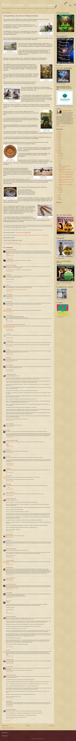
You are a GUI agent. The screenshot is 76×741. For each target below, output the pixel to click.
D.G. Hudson (8, 341)
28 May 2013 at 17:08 (9, 580)
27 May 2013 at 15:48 (9, 311)
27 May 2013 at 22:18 (9, 452)
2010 (58, 197)
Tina (6, 349)
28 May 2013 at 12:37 (9, 545)
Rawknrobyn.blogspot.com (11, 440)
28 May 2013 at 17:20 (9, 589)
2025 (58, 132)
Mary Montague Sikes (9, 329)
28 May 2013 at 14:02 (9, 556)
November (60, 155)
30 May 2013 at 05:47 (9, 697)
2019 (58, 142)
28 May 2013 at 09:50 (9, 530)
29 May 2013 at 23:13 (9, 663)
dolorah (7, 484)
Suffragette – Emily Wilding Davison (64, 166)
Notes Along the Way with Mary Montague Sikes (14, 324)
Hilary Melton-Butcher (10, 265)
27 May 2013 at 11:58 (9, 255)
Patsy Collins (8, 534)
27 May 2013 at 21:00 (9, 446)
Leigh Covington (9, 492)
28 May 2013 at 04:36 (9, 489)
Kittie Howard (8, 567)
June (59, 163)
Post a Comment (7, 720)
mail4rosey (8, 294)
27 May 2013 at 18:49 (9, 361)
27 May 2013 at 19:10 (9, 420)
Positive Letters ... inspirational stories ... (30, 5)
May (59, 164)
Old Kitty (7, 274)
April (59, 187)
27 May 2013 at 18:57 (9, 371)
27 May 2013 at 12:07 (9, 271)
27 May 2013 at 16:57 (9, 337)
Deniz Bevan (8, 666)
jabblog (7, 357)
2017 (58, 145)
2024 (58, 134)
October (59, 156)
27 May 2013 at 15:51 (9, 321)
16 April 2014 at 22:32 (9, 706)
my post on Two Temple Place (23, 232)
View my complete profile (60, 126)
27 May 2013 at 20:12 (9, 426)
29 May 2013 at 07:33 (9, 646)
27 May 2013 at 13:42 (9, 298)
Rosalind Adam (8, 659)
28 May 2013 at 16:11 (9, 574)
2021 (58, 139)
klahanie (7, 600)
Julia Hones (8, 301)
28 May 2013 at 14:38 (9, 564)
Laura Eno (8, 592)
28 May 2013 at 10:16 (9, 537)
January (59, 192)
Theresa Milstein (9, 560)
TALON (7, 333)
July (59, 161)
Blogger (43, 738)
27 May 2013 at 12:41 (9, 281)
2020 (58, 140)
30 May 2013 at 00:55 (9, 671)
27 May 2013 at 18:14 (9, 354)
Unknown (7, 475)
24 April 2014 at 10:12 (9, 718)
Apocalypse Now (12, 463)
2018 (58, 144)
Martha (7, 449)
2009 (58, 199)
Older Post (51, 725)
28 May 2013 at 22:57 (9, 597)
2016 (58, 147)
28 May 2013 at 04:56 (9, 495)
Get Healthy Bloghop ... (62, 167)
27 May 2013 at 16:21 (9, 330)
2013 (58, 152)
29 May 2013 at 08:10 (9, 656)
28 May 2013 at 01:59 (9, 472)
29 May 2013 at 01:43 (9, 613)
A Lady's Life (8, 315)
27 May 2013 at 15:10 (9, 305)
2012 (58, 194)
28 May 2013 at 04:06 (9, 480)
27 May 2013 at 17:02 (9, 346)
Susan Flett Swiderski (10, 584)
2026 (58, 131)
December (60, 153)
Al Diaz (7, 468)
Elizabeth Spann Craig (10, 249)
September (60, 158)
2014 (58, 150)
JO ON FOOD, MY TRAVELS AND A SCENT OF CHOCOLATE (16, 289)
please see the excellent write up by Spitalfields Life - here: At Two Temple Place (33, 235)
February (60, 190)
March (59, 189)
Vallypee (7, 540)
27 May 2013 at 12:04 (9, 261)
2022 (58, 137)
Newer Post (4, 725)
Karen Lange (8, 365)
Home (28, 725)
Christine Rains (8, 423)
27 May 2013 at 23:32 (9, 465)
